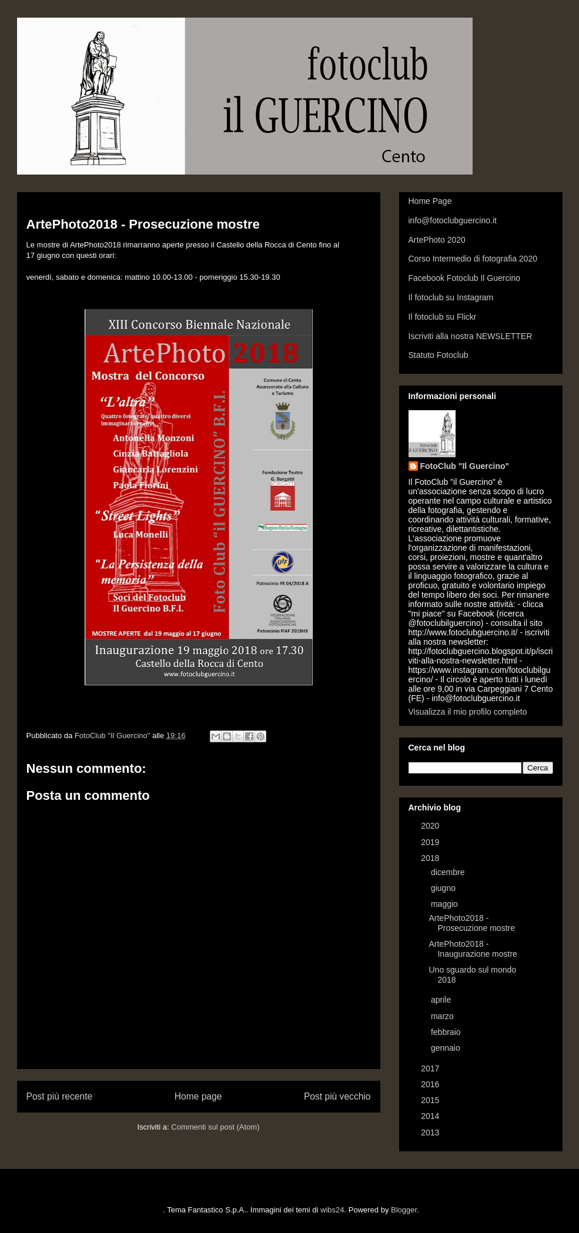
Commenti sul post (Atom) (215, 1127)
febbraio (447, 1032)
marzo (443, 1016)
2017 (431, 1068)
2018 (431, 858)
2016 (431, 1084)
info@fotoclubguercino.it (453, 220)
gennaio (447, 1048)
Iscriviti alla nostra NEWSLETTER (471, 336)
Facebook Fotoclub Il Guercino (465, 278)
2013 (431, 1132)
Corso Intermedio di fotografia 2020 (473, 258)
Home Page (430, 201)
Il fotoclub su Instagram (451, 297)
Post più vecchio (337, 1096)
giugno (444, 888)
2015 (431, 1100)
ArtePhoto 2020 (437, 239)
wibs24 (332, 1209)
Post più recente (59, 1096)
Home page (198, 1096)
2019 (431, 842)
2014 (431, 1116)
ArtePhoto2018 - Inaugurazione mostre (473, 949)
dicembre (449, 872)
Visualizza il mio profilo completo (468, 711)
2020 (431, 825)
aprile (442, 999)
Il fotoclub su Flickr (443, 316)
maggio (445, 904)
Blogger (404, 1209)
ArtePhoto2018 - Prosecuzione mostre (472, 923)
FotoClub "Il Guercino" (465, 466)
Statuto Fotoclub (438, 355)
